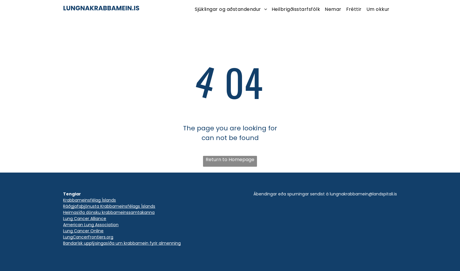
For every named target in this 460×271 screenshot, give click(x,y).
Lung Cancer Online (83, 231)
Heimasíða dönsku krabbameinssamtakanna (109, 212)
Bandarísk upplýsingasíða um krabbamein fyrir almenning (122, 243)
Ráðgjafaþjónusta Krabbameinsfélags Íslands (109, 206)
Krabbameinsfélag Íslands (89, 200)
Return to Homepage (230, 159)
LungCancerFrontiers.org (88, 237)
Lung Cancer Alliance (84, 218)
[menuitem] (230, 9)
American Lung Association (91, 225)
